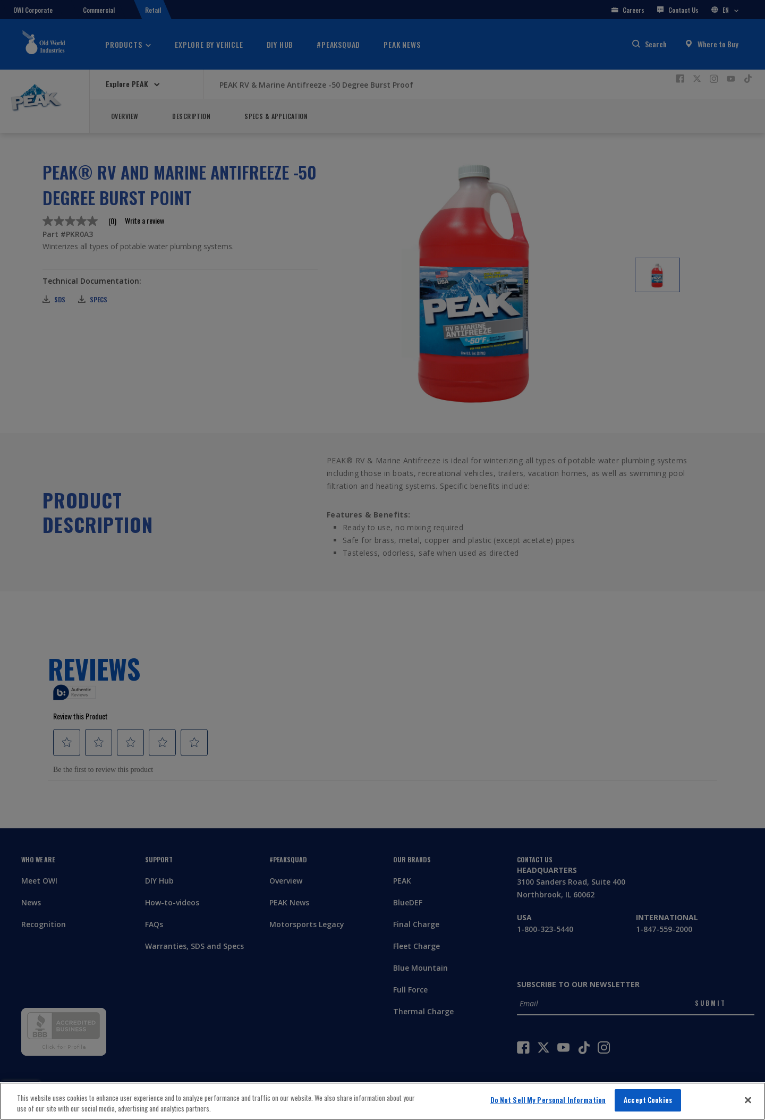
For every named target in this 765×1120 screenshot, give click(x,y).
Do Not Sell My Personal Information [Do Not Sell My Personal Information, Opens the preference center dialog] (548, 1099)
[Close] (748, 1099)
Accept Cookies (648, 1099)
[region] (382, 1101)
